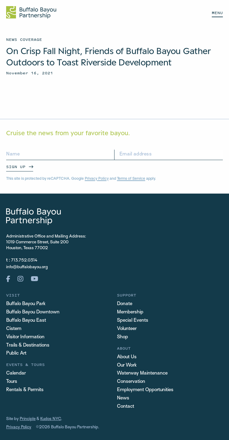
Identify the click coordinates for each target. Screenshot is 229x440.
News (123, 398)
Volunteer (127, 329)
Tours (11, 381)
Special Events (132, 320)
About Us (127, 357)
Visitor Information (25, 337)
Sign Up (15, 167)
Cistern (13, 329)
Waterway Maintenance (142, 373)
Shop (122, 337)
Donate (124, 304)
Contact (125, 406)
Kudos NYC (50, 419)
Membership (130, 312)
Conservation (131, 381)
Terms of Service (131, 179)
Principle (28, 419)
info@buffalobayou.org (27, 267)
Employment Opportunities (145, 390)
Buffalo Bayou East (26, 320)
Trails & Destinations (27, 345)
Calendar (16, 373)
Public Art (16, 353)
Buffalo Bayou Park (25, 304)
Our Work (127, 365)
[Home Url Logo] (31, 12)
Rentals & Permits (25, 390)
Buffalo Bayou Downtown (33, 312)
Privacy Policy (97, 179)
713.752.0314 (24, 260)
